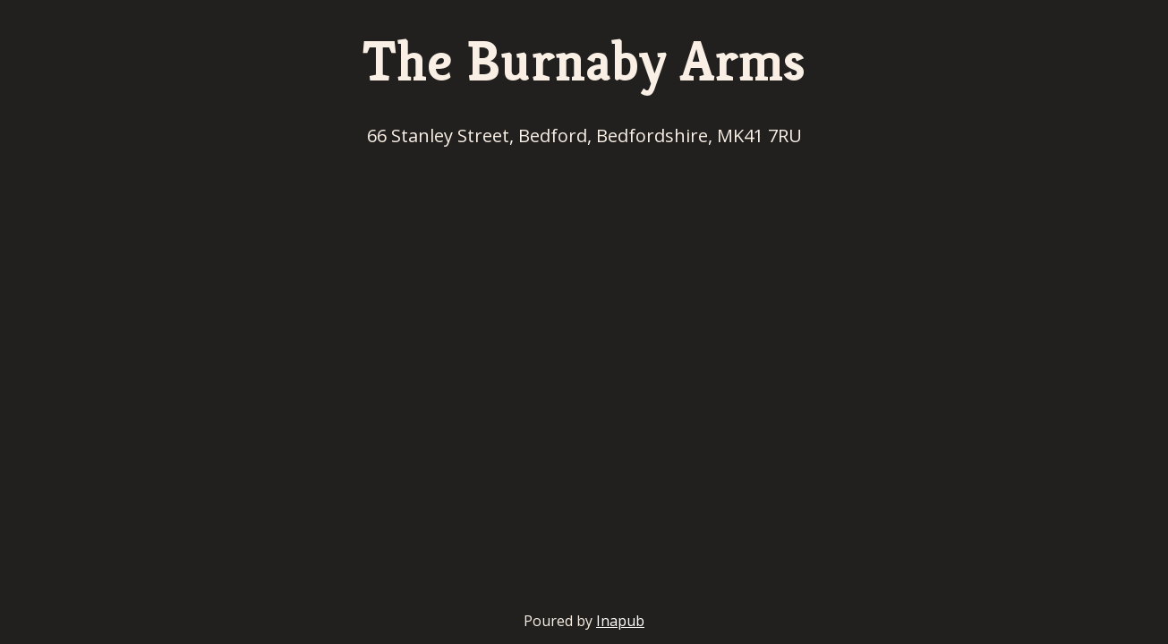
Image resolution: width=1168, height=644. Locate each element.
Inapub (620, 621)
